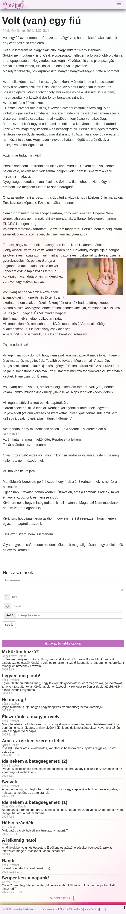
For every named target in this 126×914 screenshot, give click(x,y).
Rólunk (62, 909)
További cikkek (63, 898)
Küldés (9, 624)
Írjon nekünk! (88, 909)
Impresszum (48, 909)
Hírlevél (73, 909)
